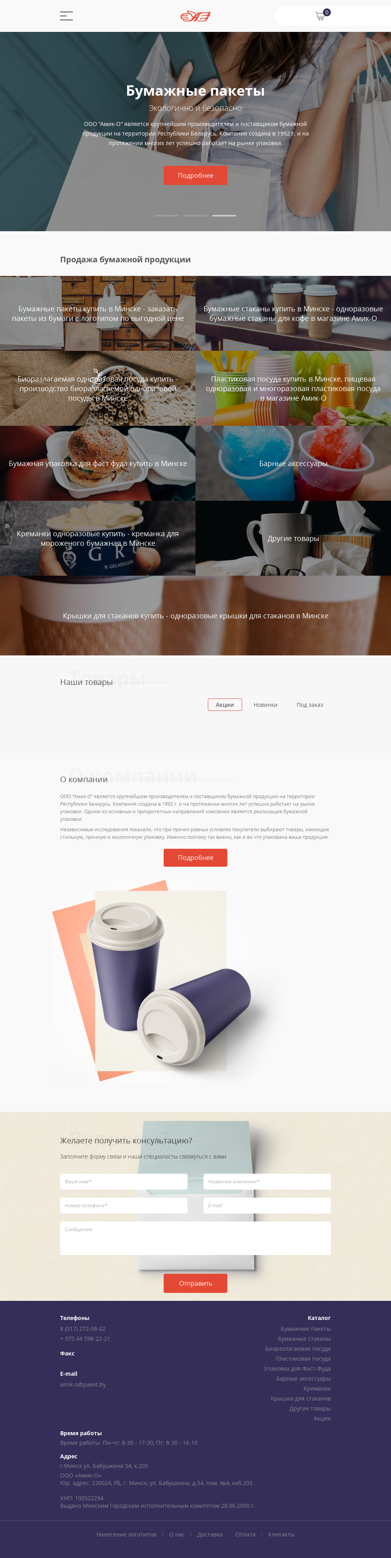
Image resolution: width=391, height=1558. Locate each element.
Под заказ (310, 704)
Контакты (281, 1534)
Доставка (210, 1534)
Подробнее (195, 175)
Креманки (317, 1388)
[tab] (167, 215)
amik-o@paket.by (83, 1384)
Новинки (266, 704)
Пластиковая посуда (303, 1358)
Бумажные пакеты (306, 1328)
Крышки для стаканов (301, 1398)
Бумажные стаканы (304, 1338)
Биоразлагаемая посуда (298, 1348)
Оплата (245, 1534)
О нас (177, 1534)
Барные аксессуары (303, 1378)
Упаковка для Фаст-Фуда (297, 1368)
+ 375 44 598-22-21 (85, 1338)
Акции (225, 704)
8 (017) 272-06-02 (83, 1328)
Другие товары (310, 1408)
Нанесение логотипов (126, 1534)
